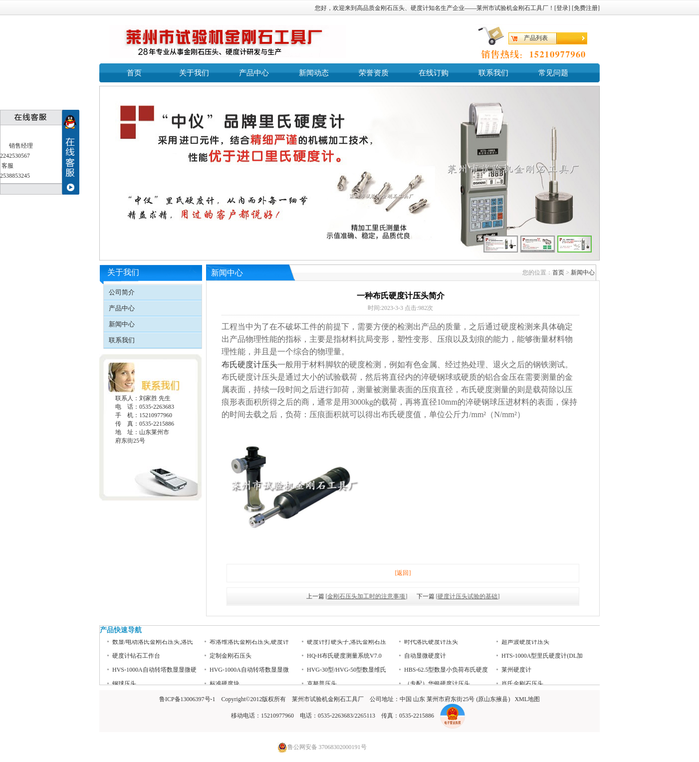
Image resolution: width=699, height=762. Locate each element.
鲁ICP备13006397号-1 (187, 699)
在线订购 (434, 73)
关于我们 (194, 73)
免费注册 (586, 7)
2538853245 (15, 175)
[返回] (403, 572)
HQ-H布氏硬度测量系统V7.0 (344, 659)
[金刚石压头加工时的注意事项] (367, 596)
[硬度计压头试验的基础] (468, 596)
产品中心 (254, 73)
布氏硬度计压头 (249, 364)
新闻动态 (314, 73)
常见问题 (553, 73)
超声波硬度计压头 (525, 645)
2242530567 (15, 155)
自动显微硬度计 (425, 659)
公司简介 (122, 292)
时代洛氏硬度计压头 (431, 645)
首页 (134, 73)
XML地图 (527, 699)
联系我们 (493, 73)
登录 (562, 7)
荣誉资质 (374, 73)
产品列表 (536, 37)
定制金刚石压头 (230, 659)
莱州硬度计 (516, 673)
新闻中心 (122, 324)
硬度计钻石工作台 (136, 659)
